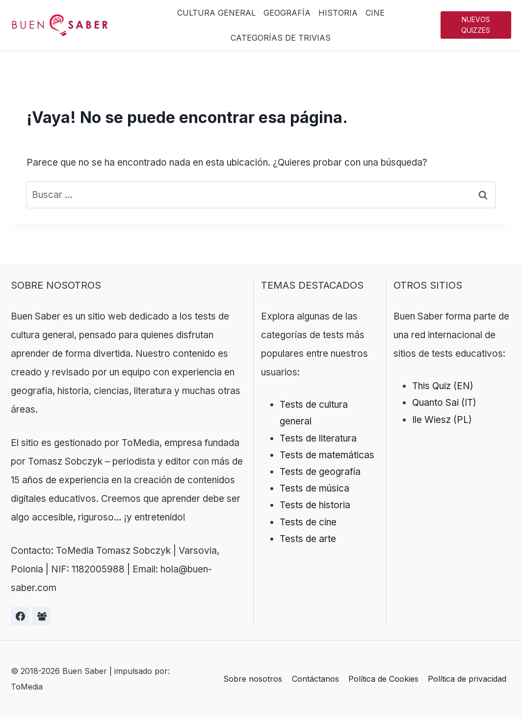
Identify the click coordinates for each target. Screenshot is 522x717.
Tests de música (314, 488)
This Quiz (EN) (442, 386)
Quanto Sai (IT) (444, 402)
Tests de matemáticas (327, 455)
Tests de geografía (320, 471)
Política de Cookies (383, 679)
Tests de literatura (318, 438)
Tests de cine (308, 522)
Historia (338, 13)
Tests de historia (315, 505)
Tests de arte (308, 538)
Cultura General (216, 13)
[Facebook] (20, 616)
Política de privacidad (467, 679)
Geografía (287, 13)
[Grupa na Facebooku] (41, 616)
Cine (375, 13)
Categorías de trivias (281, 38)
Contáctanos (315, 679)
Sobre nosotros (252, 679)
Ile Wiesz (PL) (442, 419)
